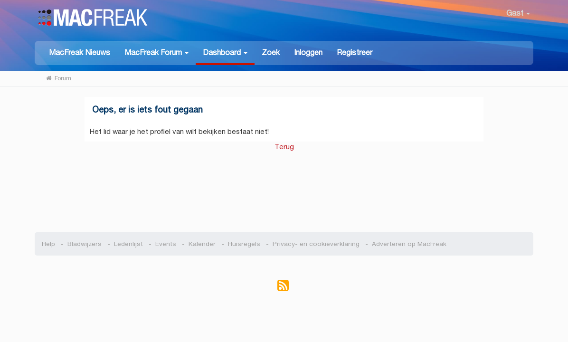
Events (165, 244)
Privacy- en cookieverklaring (316, 244)
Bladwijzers (84, 244)
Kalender (202, 244)
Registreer (354, 52)
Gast (518, 13)
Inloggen (308, 52)
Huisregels (244, 244)
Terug (284, 146)
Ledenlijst (128, 244)
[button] (156, 52)
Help (48, 244)
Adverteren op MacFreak (409, 244)
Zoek (271, 52)
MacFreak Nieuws (79, 52)
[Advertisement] (284, 187)
